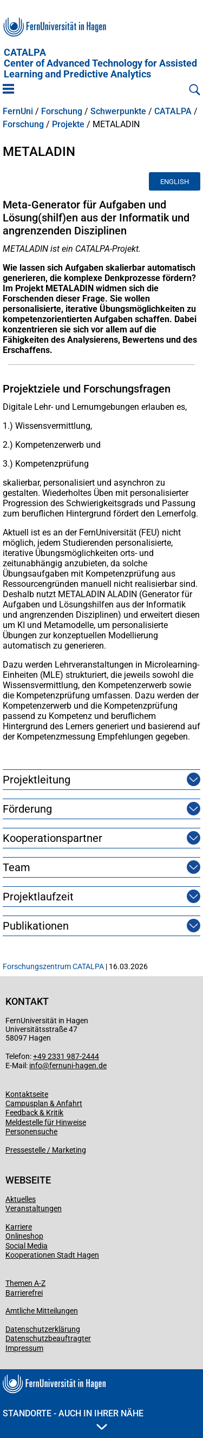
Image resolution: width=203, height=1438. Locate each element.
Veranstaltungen (33, 1208)
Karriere (18, 1227)
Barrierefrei (24, 1293)
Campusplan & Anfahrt (43, 1103)
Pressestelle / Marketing (45, 1150)
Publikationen (36, 925)
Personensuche (31, 1131)
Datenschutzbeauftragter (48, 1338)
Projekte (68, 124)
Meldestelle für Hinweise (45, 1122)
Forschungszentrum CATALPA (53, 966)
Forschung (61, 111)
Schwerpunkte (118, 111)
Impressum (24, 1348)
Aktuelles (20, 1199)
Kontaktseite (26, 1094)
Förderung (27, 808)
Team (16, 867)
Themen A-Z (25, 1283)
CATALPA (100, 63)
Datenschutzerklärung (42, 1329)
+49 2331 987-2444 (66, 1056)
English (174, 182)
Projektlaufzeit (38, 896)
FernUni (18, 111)
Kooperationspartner (52, 838)
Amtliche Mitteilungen (41, 1310)
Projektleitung (36, 779)
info (35, 1065)
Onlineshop (24, 1236)
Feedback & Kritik (34, 1112)
